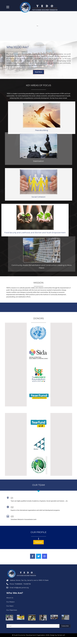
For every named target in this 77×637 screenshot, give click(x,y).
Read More (38, 72)
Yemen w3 (61, 635)
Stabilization (38, 130)
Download (38, 542)
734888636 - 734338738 (23, 584)
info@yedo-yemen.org (21, 587)
